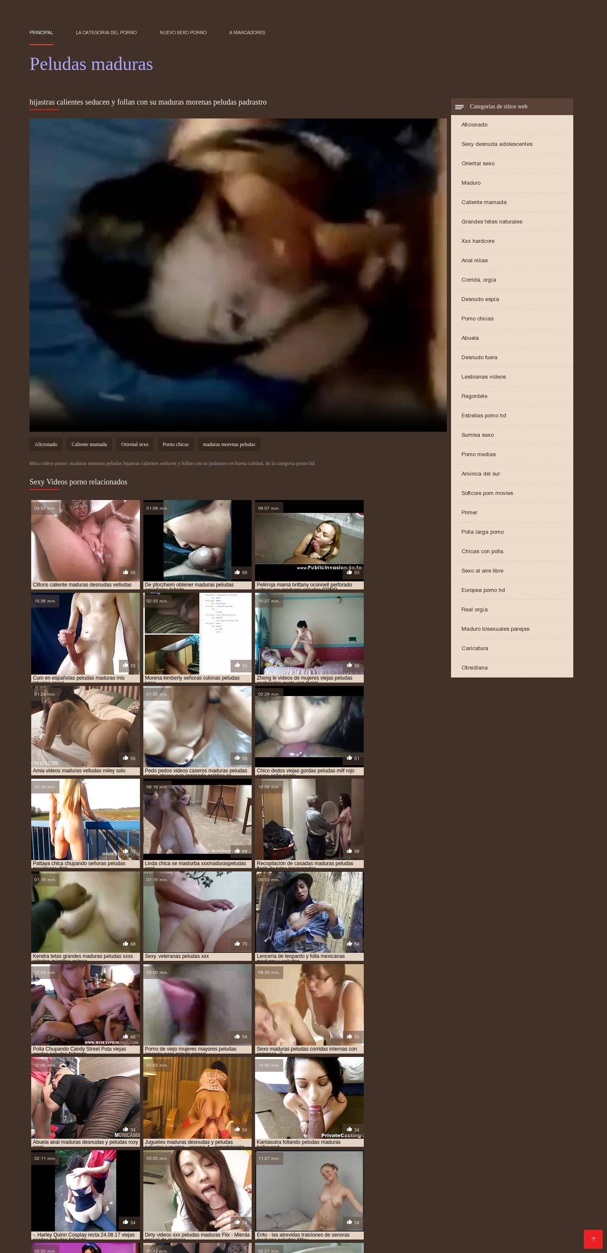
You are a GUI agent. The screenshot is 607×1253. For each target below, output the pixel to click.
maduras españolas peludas (142, 1146)
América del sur (481, 474)
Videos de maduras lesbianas (442, 1227)
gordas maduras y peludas (450, 1137)
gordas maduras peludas (378, 1137)
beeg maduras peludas (106, 1137)
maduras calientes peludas (373, 1142)
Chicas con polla (482, 552)
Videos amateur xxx (103, 1193)
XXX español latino (486, 1187)
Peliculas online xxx (100, 1200)
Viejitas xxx (516, 1220)
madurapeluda (174, 1142)
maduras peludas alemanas (64, 1151)
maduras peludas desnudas (64, 1156)
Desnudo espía (480, 300)
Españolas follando (302, 1227)
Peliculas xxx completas (93, 1214)
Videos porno (344, 1193)
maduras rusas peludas (367, 1165)
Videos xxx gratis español (472, 1200)
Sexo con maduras (58, 1180)
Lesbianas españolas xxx (240, 1200)
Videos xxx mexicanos (234, 1234)
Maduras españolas (364, 1227)
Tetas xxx (381, 1214)
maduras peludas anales (211, 1151)
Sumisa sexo (478, 436)
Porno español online (508, 1180)
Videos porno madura (430, 1214)
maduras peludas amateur (140, 1151)
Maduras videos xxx (215, 1207)
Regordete (474, 397)
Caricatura (475, 649)
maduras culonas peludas (520, 1142)
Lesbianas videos (484, 377)
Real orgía (475, 610)
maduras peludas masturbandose (218, 1160)
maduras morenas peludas (229, 445)
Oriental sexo (478, 164)
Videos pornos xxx (467, 1220)
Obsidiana (475, 668)
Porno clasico (50, 1193)
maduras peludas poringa (300, 1160)
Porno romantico (428, 1187)
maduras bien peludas (304, 1142)
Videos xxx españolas (338, 1207)
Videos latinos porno (442, 1180)
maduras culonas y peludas (65, 1146)
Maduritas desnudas (89, 1187)
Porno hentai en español (371, 1180)
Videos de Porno (514, 1227)
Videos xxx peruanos (400, 1193)
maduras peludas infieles (62, 1160)
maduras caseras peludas (448, 1142)
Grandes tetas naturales (492, 222)
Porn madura (310, 1220)
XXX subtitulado (338, 1214)
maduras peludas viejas (100, 1165)
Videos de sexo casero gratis (100, 1227)
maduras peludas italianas (135, 1160)
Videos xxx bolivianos (214, 1214)
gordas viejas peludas (519, 1137)
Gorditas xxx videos (312, 1200)
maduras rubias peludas (299, 1165)
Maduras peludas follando (143, 1207)
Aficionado (474, 125)
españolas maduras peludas (303, 1137)
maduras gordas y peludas (296, 1146)
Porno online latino (547, 1187)
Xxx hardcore (478, 242)
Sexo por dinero (461, 1193)
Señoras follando (411, 1220)
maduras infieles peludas (369, 1146)
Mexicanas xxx (377, 1187)
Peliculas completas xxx (65, 1207)
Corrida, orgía (479, 280)
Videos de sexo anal (167, 1193)
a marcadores (247, 32)
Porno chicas (478, 319)
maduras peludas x (161, 1165)
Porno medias (479, 455)
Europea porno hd (483, 591)
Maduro (471, 183)
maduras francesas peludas (220, 1146)
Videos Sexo (223, 1220)
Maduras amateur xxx (196, 1187)
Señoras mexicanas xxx (269, 1187)
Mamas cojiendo (539, 1200)
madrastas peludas (54, 1142)
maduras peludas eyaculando (298, 1156)
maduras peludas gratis (527, 1156)
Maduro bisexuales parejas (495, 629)
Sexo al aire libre (482, 571)
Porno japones (155, 1214)
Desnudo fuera (479, 358)
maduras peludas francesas (453, 1156)
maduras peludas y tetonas (227, 1165)
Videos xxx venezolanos (309, 1234)
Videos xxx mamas (117, 1180)
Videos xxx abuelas (280, 1214)
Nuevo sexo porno (183, 32)
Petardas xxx (232, 1180)
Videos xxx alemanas (406, 1207)
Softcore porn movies (487, 494)
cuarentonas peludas (233, 1137)
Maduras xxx (181, 1220)
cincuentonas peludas (170, 1137)
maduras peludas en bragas (140, 1156)
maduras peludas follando (377, 1156)
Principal (41, 32)
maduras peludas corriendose (436, 1151)
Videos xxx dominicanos (294, 1180)
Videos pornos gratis (520, 1193)
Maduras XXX (331, 1187)
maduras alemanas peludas (235, 1142)
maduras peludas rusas (370, 1160)
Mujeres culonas (357, 1220)
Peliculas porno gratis (166, 1200)
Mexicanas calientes (239, 1227)
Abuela (470, 339)
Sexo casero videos (179, 1180)
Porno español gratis (289, 1193)
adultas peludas (50, 1137)
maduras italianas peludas (442, 1146)
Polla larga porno (483, 533)
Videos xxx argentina (499, 1214)
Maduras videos (172, 1234)
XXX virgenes (266, 1220)
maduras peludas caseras (358, 1151)
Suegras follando (375, 1234)
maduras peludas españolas (218, 1156)
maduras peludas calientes (284, 1151)
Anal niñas (475, 261)
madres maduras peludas (117, 1142)
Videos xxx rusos (131, 1220)
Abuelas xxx (48, 1200)
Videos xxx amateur (176, 1227)
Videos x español (467, 1207)
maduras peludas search (438, 1160)
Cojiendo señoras (227, 1193)
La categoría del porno (106, 32)
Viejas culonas (80, 1220)
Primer (469, 513)
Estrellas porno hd (484, 416)
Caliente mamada (484, 203)
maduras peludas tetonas (510, 1160)
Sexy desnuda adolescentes (497, 145)
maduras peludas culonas (515, 1151)
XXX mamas (142, 1187)
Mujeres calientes (275, 1207)
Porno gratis (69, 1241)
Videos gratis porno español (388, 1200)
